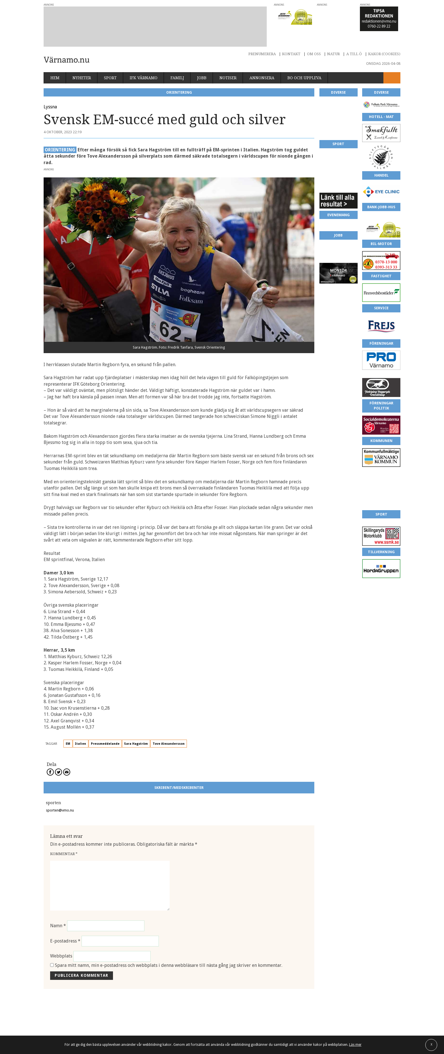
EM (68, 730)
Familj (177, 64)
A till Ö (354, 40)
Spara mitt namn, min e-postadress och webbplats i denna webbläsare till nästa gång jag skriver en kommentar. (168, 951)
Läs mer (355, 1045)
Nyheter (81, 64)
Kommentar (64, 840)
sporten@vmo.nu (60, 797)
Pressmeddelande (105, 730)
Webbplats (61, 942)
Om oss (314, 40)
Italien (80, 730)
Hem (54, 64)
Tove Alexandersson (169, 730)
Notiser (227, 64)
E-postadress (65, 927)
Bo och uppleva (304, 64)
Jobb (201, 64)
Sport (110, 64)
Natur (333, 40)
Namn (58, 912)
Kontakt (291, 40)
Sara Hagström (136, 730)
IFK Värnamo (143, 64)
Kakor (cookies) (384, 40)
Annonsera (261, 64)
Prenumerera (262, 40)
